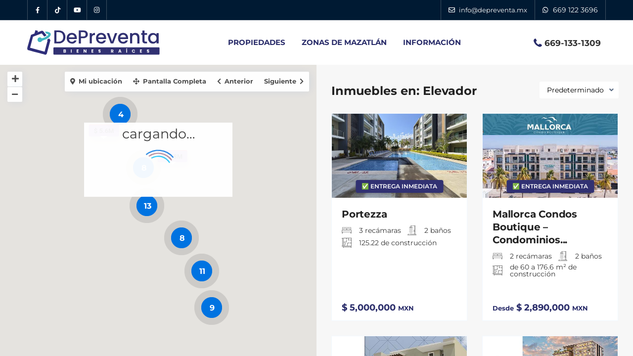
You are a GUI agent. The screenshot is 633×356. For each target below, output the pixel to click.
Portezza (364, 214)
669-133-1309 (572, 43)
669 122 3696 (575, 9)
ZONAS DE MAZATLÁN (344, 42)
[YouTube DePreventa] (77, 10)
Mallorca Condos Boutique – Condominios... (535, 227)
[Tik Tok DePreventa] (57, 10)
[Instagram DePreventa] (97, 10)
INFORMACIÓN (432, 42)
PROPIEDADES (256, 42)
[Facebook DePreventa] (37, 10)
